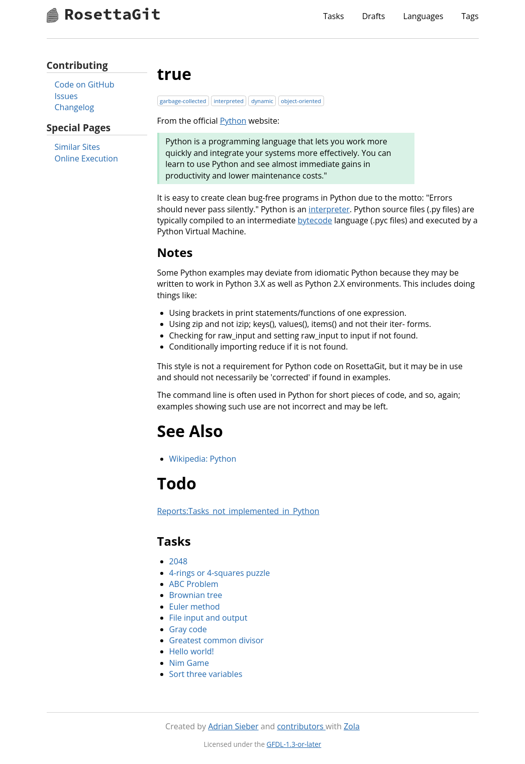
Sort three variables (206, 674)
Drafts (373, 16)
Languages (423, 16)
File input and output (208, 617)
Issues (66, 96)
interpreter (329, 209)
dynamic (262, 101)
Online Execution (86, 158)
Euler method (194, 606)
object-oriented (301, 101)
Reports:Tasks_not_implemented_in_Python (238, 511)
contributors (301, 726)
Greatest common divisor (216, 640)
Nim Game (189, 662)
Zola (352, 726)
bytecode (315, 220)
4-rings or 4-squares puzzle (219, 572)
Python (233, 120)
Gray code (188, 629)
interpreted (228, 101)
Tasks (333, 16)
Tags (469, 16)
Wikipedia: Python (203, 458)
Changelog (74, 107)
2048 (178, 561)
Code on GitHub (85, 84)
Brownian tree (196, 595)
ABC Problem (194, 583)
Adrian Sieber (233, 726)
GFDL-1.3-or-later (294, 744)
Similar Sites (77, 146)
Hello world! (191, 651)
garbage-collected (183, 101)
